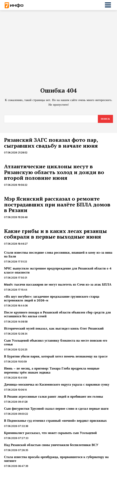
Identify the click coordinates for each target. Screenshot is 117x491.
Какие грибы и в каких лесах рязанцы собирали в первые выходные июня (55, 234)
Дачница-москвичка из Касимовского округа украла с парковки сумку (56, 384)
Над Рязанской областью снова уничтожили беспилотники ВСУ (51, 445)
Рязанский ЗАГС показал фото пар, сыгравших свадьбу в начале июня (51, 142)
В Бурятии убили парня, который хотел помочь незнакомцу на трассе (56, 356)
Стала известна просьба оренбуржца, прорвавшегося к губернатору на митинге (56, 459)
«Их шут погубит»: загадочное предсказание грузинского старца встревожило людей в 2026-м (51, 298)
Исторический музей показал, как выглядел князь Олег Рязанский (54, 328)
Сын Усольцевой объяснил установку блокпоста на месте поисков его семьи (55, 342)
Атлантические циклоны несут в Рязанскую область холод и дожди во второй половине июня (54, 172)
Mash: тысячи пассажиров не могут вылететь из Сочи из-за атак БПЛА (57, 284)
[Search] (105, 119)
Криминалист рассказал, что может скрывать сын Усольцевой (50, 433)
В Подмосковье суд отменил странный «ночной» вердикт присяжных (55, 421)
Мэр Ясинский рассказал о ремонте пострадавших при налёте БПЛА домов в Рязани (57, 204)
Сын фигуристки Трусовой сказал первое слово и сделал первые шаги (56, 408)
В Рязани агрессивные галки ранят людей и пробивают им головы (53, 396)
